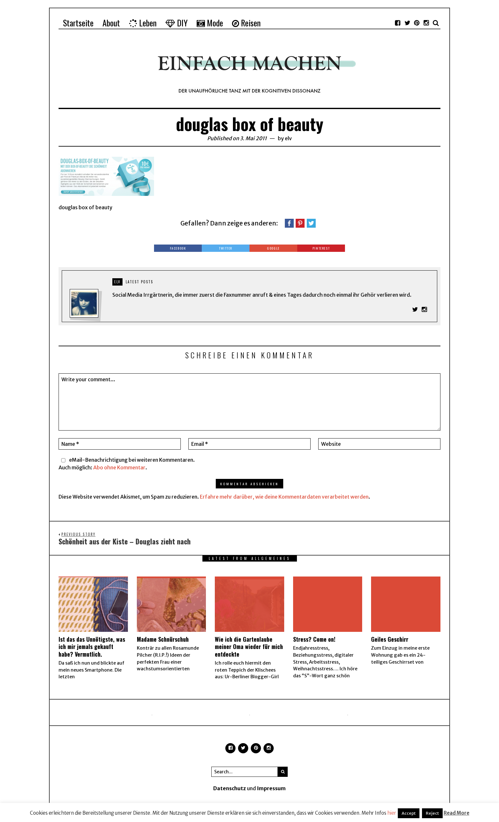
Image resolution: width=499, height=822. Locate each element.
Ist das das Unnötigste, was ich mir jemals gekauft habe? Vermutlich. (92, 647)
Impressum (271, 789)
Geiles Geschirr (389, 640)
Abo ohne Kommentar (119, 468)
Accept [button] (409, 813)
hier (391, 813)
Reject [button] (432, 813)
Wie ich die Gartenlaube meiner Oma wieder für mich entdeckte (249, 647)
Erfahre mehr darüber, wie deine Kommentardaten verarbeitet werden (284, 497)
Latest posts (139, 281)
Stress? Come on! (314, 640)
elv (288, 138)
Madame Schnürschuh (163, 640)
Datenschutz (229, 789)
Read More (456, 813)
